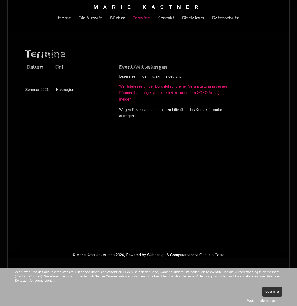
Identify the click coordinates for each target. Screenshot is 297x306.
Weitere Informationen (263, 300)
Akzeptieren (272, 291)
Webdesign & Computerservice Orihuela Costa (185, 255)
